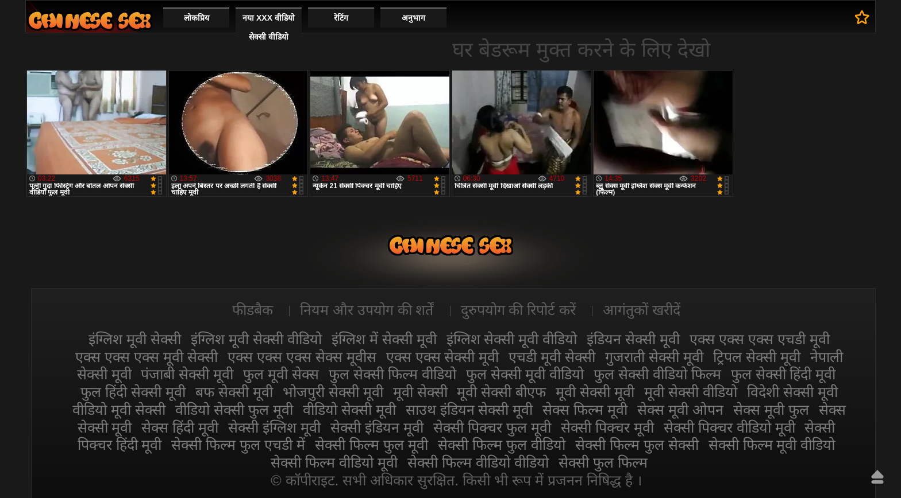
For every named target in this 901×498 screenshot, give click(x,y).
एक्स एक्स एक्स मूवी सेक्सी (146, 357)
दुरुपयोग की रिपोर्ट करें (518, 310)
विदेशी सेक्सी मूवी (792, 392)
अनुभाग (413, 17)
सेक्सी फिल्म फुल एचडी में (238, 445)
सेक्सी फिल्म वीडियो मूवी (334, 462)
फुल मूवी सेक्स (281, 374)
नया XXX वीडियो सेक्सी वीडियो (268, 27)
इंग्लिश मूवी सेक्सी (134, 339)
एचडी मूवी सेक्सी (552, 357)
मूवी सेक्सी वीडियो (690, 392)
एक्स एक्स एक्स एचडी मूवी (760, 339)
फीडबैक (252, 310)
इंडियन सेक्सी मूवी (633, 339)
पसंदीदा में (862, 17)
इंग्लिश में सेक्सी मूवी (384, 339)
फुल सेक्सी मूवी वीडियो (525, 374)
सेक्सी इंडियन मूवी (376, 427)
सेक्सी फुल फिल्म (603, 462)
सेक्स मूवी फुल (771, 410)
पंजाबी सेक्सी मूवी (187, 374)
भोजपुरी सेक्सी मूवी (333, 392)
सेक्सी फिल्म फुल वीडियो (501, 445)
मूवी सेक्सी (420, 392)
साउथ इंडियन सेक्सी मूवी (469, 410)
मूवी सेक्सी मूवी (595, 392)
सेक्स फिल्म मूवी (584, 410)
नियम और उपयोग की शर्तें (367, 310)
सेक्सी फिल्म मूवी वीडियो (772, 445)
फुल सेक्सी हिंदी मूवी (783, 374)
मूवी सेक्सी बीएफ (501, 392)
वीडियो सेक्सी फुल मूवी (234, 410)
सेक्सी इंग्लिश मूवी (274, 427)
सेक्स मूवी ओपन (680, 410)
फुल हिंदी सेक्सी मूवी (133, 392)
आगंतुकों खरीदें (641, 310)
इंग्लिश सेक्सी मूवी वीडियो (511, 339)
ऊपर (877, 477)
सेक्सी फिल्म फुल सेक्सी (637, 445)
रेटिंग (341, 17)
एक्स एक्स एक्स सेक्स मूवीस (302, 357)
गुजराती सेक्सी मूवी (654, 357)
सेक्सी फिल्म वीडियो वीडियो (478, 462)
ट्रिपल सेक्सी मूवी (756, 357)
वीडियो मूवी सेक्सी (118, 410)
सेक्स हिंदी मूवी (179, 427)
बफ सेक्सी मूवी (234, 392)
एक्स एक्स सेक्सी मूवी (442, 357)
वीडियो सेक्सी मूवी (349, 410)
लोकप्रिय (196, 17)
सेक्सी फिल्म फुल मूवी (371, 445)
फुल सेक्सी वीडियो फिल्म (657, 374)
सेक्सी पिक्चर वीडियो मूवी (729, 427)
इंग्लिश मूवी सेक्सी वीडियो (256, 339)
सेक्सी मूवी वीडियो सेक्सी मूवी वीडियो (89, 20)
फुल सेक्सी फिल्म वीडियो (392, 374)
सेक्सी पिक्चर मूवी (607, 427)
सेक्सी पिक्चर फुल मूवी (492, 427)
